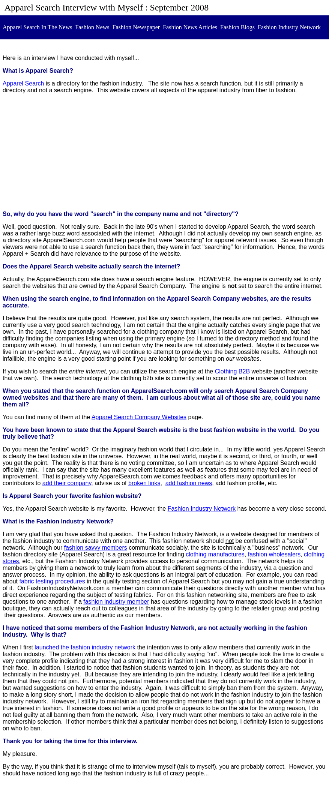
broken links (144, 483)
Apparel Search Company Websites (139, 417)
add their (66, 483)
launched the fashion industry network (85, 647)
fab (23, 581)
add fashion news (188, 483)
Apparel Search (23, 83)
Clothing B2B (232, 371)
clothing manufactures (215, 554)
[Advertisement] (164, 152)
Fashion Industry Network (202, 508)
